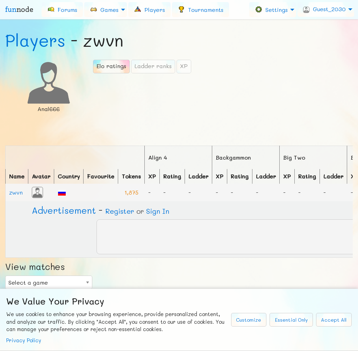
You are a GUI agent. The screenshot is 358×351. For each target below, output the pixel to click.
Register (119, 210)
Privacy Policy (23, 340)
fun (19, 9)
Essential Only (291, 320)
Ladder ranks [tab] (153, 66)
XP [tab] (184, 66)
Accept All (333, 320)
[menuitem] (62, 9)
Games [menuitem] (104, 9)
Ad (64, 210)
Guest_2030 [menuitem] (324, 9)
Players (35, 40)
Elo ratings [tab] (111, 66)
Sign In (157, 210)
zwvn (16, 192)
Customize (248, 320)
